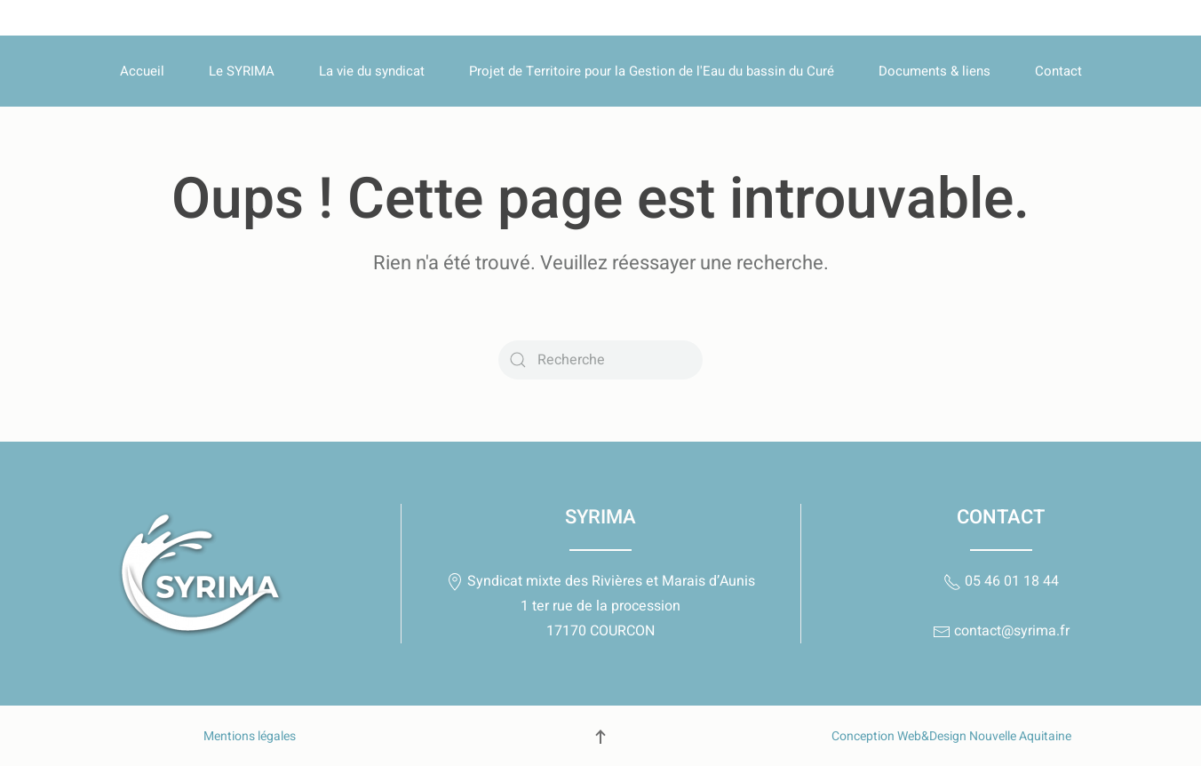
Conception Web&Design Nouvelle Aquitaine (951, 736)
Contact (1058, 71)
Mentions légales (249, 736)
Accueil (142, 71)
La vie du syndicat (372, 71)
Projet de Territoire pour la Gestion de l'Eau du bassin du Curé (651, 71)
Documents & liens (934, 71)
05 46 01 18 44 (1001, 581)
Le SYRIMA (241, 71)
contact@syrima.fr (1001, 631)
